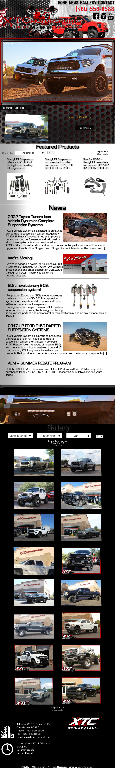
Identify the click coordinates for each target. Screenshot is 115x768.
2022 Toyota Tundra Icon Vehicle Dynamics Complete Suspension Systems (31, 221)
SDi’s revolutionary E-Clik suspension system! (28, 288)
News (73, 2)
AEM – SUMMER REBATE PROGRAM (39, 363)
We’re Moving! (20, 258)
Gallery (88, 2)
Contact (106, 2)
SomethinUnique (86, 767)
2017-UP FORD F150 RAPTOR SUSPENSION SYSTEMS (34, 328)
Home (62, 2)
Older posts (57, 445)
